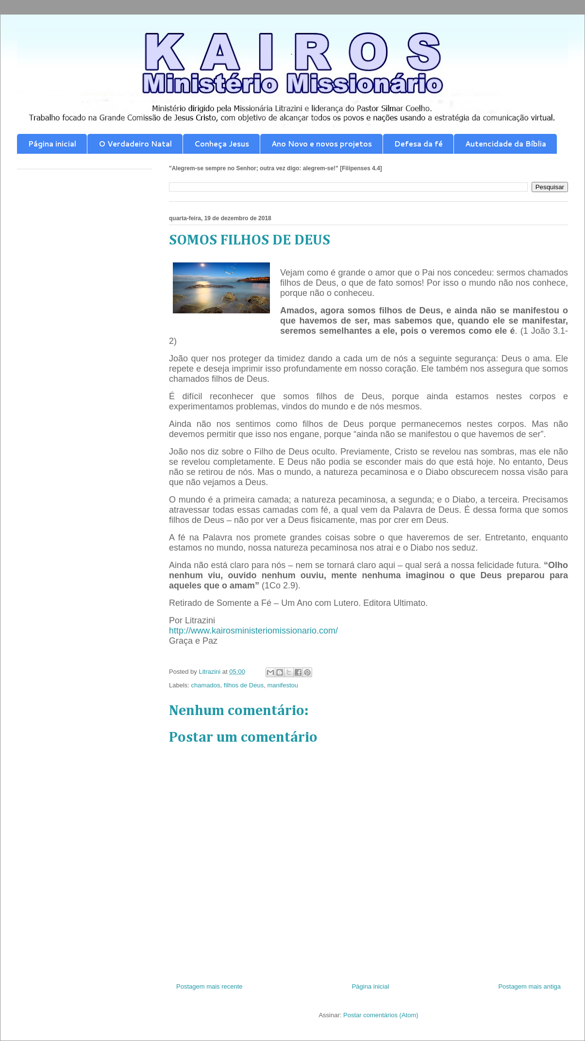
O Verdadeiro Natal (135, 144)
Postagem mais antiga (529, 986)
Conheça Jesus (221, 144)
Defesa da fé (418, 144)
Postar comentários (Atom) (380, 1015)
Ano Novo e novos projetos (321, 144)
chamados (205, 685)
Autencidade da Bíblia (505, 144)
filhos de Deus (244, 685)
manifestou (282, 685)
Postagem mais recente (209, 986)
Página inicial (52, 144)
